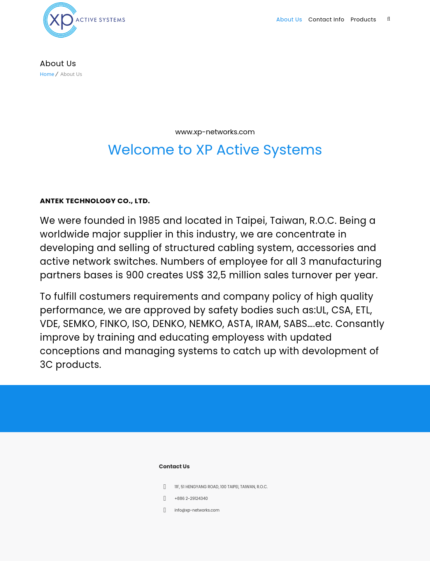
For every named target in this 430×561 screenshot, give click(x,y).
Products (363, 19)
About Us (289, 19)
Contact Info (326, 19)
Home (47, 71)
